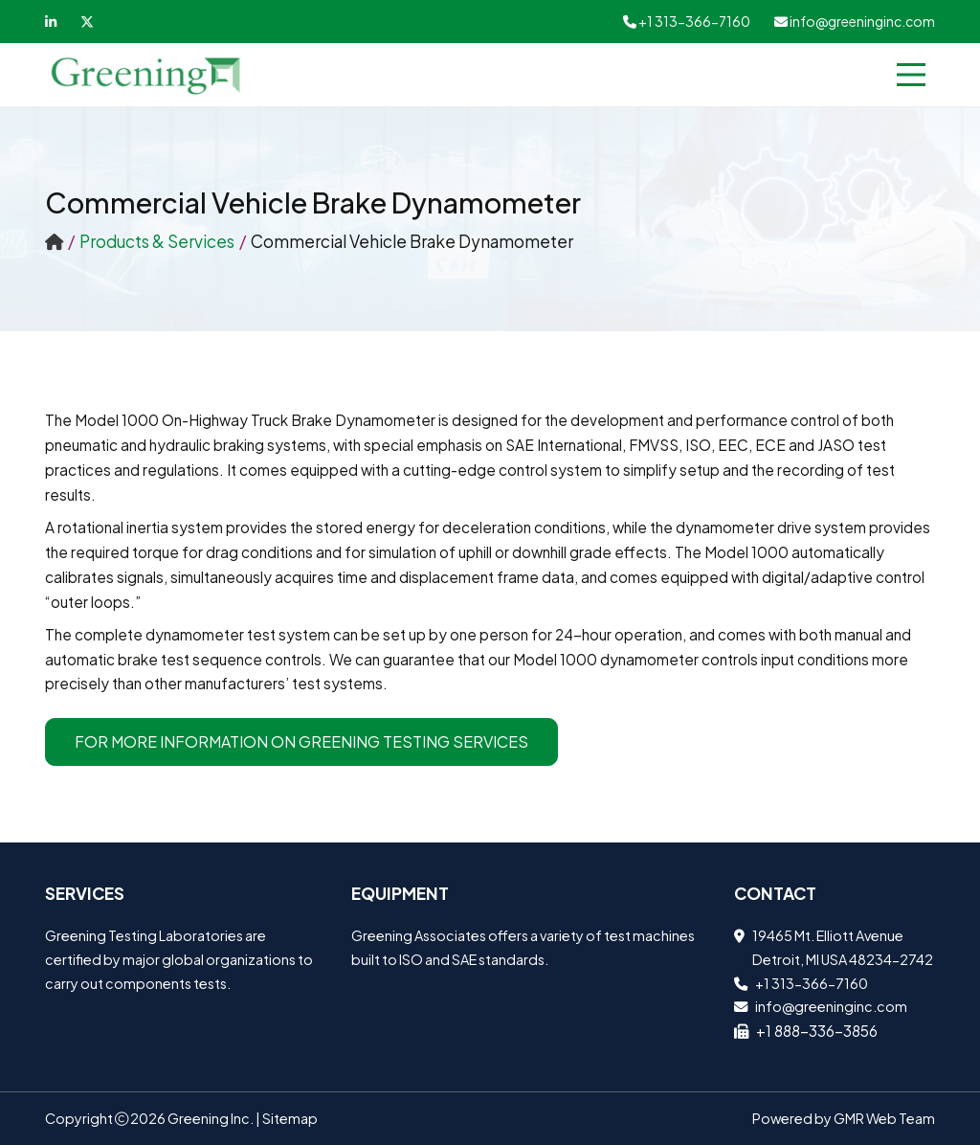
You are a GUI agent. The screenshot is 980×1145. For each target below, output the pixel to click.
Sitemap (290, 1118)
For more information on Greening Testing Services (301, 741)
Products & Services (156, 241)
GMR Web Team (884, 1118)
